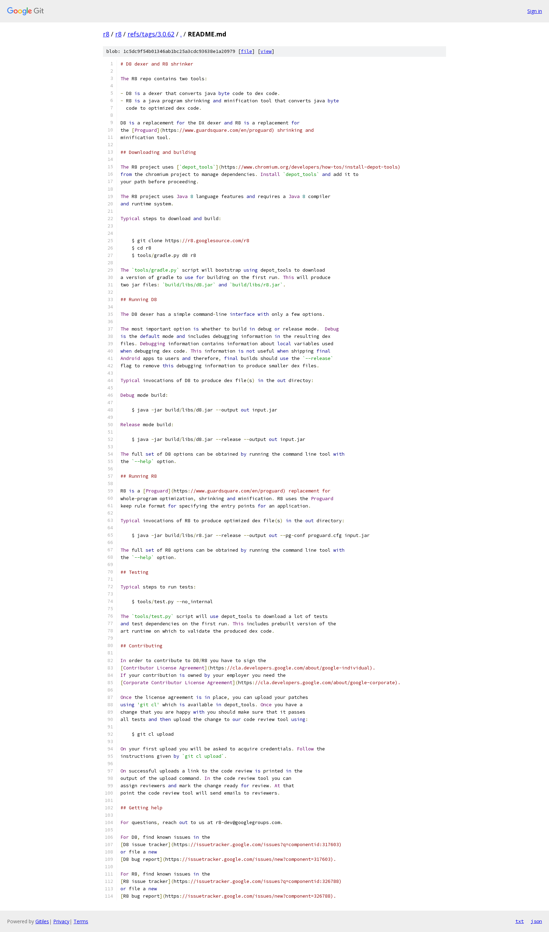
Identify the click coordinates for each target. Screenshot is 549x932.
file (246, 51)
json (536, 921)
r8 (106, 34)
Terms (81, 921)
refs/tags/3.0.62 (150, 34)
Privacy (61, 921)
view (266, 51)
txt (519, 921)
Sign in (534, 11)
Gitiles (42, 921)
